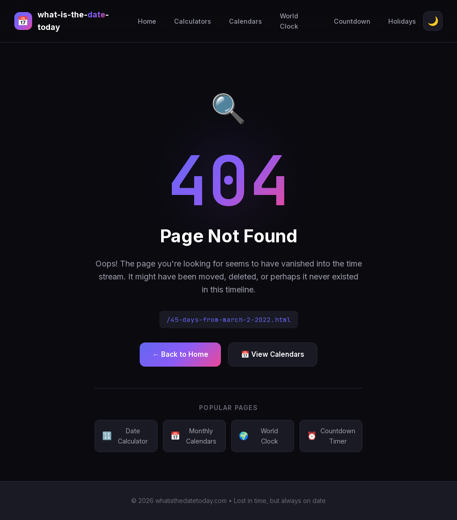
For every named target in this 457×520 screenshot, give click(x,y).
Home (147, 21)
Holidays (402, 21)
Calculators (192, 21)
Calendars (245, 21)
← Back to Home (180, 354)
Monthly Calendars (193, 436)
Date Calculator (125, 436)
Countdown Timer (331, 436)
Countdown (352, 21)
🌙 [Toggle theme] (433, 21)
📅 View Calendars (272, 354)
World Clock (289, 21)
